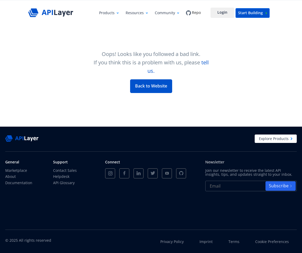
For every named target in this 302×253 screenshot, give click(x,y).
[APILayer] (50, 12)
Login (222, 12)
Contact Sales (65, 170)
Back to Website (151, 86)
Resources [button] (135, 12)
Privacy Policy (172, 242)
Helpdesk (61, 176)
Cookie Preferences (272, 242)
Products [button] (107, 12)
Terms (233, 242)
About (10, 176)
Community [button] (165, 12)
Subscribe (280, 186)
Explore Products (276, 138)
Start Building (252, 12)
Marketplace (16, 170)
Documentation (18, 182)
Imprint (206, 242)
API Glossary (64, 182)
